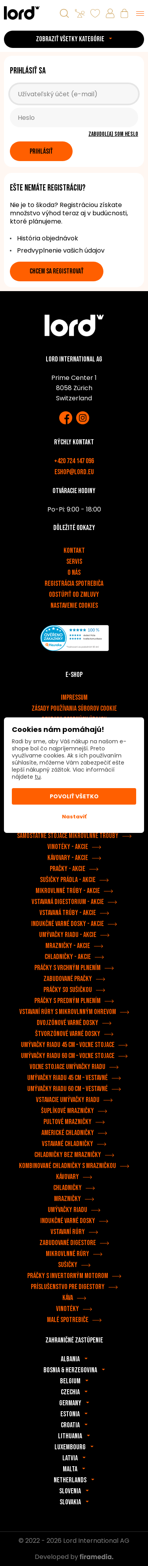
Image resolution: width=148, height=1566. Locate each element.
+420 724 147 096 (74, 461)
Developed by (74, 1556)
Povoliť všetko (74, 796)
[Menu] (140, 13)
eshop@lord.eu (74, 472)
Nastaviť (74, 816)
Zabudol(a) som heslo (113, 134)
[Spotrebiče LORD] (21, 12)
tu (38, 777)
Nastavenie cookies (74, 605)
